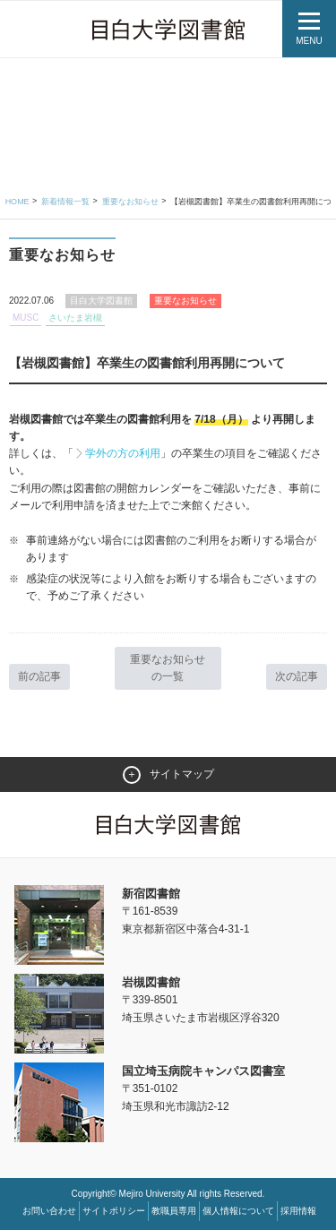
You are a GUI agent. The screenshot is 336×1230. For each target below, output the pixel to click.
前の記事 (39, 676)
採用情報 (298, 1211)
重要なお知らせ (130, 201)
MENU (309, 41)
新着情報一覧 (65, 201)
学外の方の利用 (122, 453)
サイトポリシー (113, 1211)
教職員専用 (173, 1211)
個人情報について (238, 1211)
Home (17, 201)
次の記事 (296, 676)
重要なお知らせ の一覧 (167, 668)
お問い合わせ (49, 1211)
